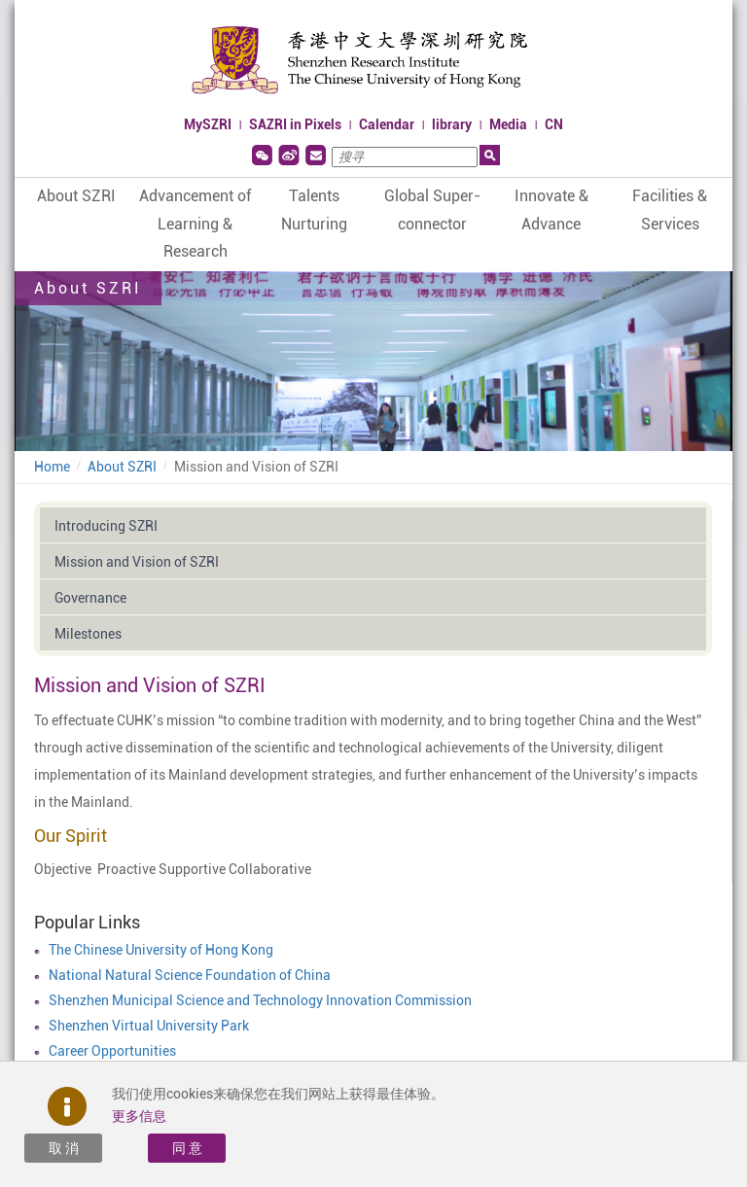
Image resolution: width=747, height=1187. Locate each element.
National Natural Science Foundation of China (190, 975)
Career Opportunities (112, 1051)
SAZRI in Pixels (295, 124)
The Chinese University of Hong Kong (161, 950)
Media (508, 124)
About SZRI (76, 196)
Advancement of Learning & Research (195, 224)
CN (554, 124)
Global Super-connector (432, 210)
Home (52, 466)
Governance (90, 598)
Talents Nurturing (314, 210)
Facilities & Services (669, 210)
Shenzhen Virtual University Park (149, 1025)
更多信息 (139, 1116)
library (452, 124)
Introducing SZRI (106, 526)
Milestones (88, 634)
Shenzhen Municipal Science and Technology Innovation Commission (260, 1000)
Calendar (386, 124)
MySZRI (207, 124)
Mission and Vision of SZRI (256, 466)
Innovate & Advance (551, 210)
